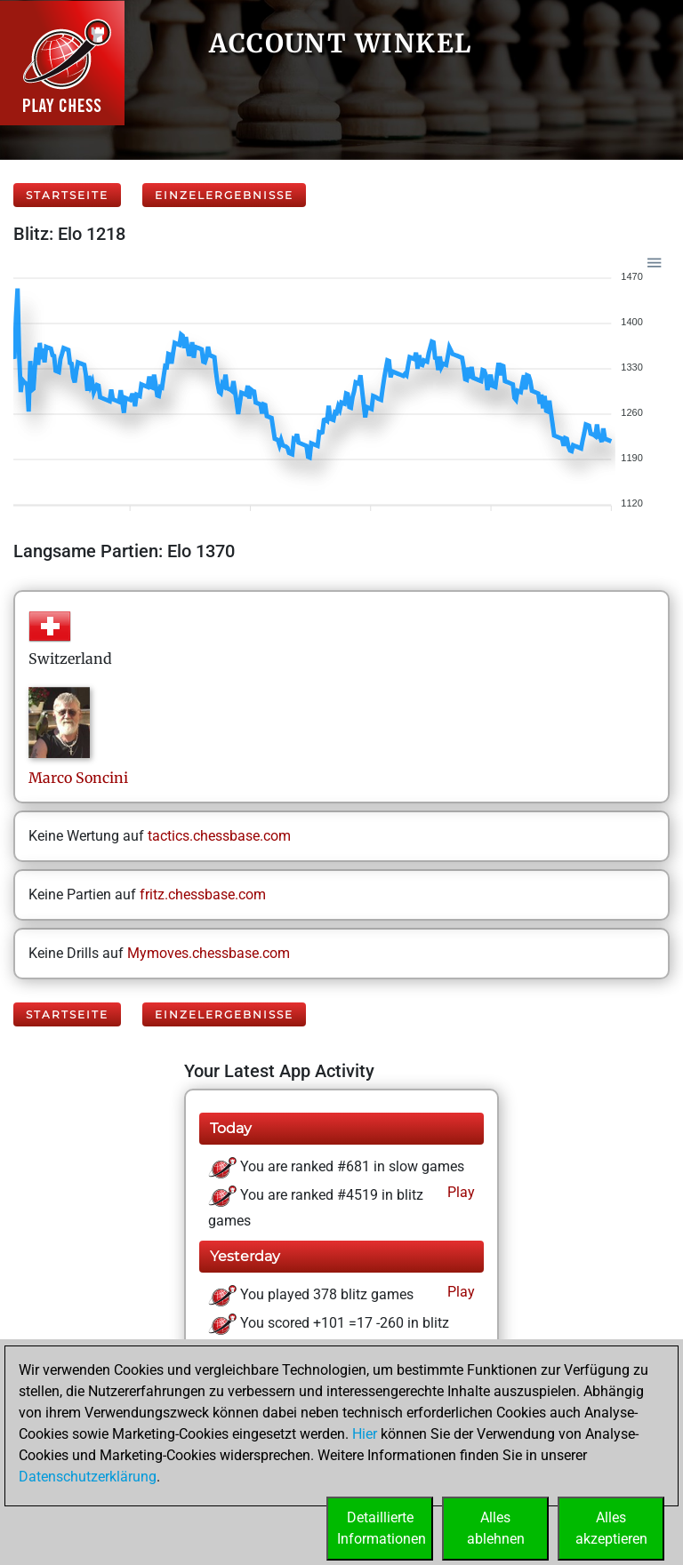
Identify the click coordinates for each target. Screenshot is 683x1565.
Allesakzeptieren (611, 1528)
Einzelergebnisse (224, 195)
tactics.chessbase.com (219, 835)
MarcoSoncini (78, 777)
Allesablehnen (496, 1528)
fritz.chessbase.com (203, 894)
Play (459, 1192)
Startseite (67, 195)
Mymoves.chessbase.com (208, 953)
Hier (364, 1433)
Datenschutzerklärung (88, 1476)
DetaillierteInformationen (381, 1528)
